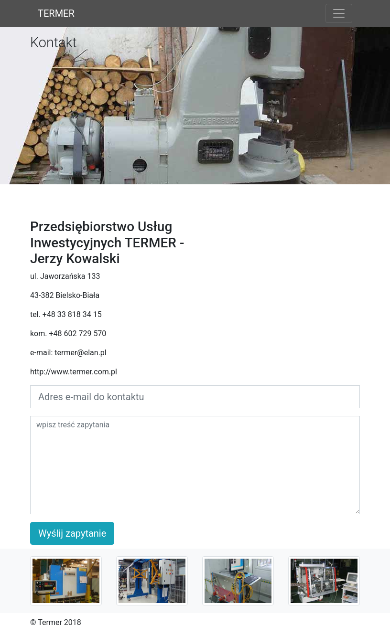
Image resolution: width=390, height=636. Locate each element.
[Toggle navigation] (338, 13)
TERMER (56, 13)
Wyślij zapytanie (72, 533)
